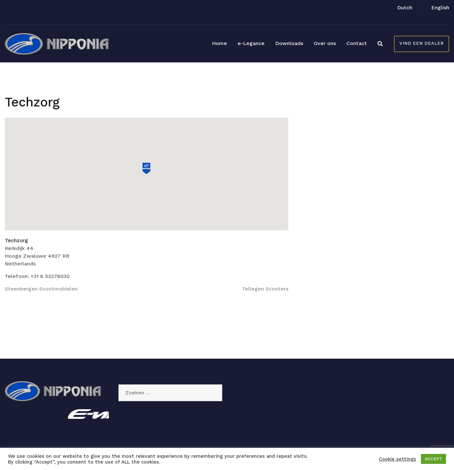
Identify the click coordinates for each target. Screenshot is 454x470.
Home (219, 43)
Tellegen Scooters (265, 289)
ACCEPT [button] (433, 458)
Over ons (325, 43)
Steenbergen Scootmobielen (41, 289)
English (440, 8)
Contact (356, 43)
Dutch (404, 8)
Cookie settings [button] (397, 459)
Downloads (289, 43)
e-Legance (251, 43)
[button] (146, 168)
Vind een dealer (421, 43)
